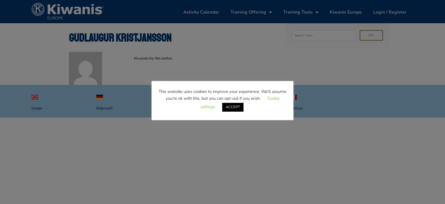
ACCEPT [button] (233, 107)
